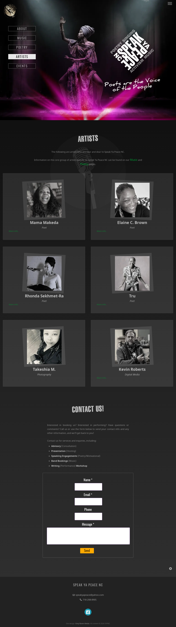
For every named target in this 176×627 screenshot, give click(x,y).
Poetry (84, 164)
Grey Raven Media (82, 623)
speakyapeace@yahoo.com (88, 595)
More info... (14, 231)
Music (134, 160)
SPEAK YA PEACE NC (88, 585)
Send (87, 551)
